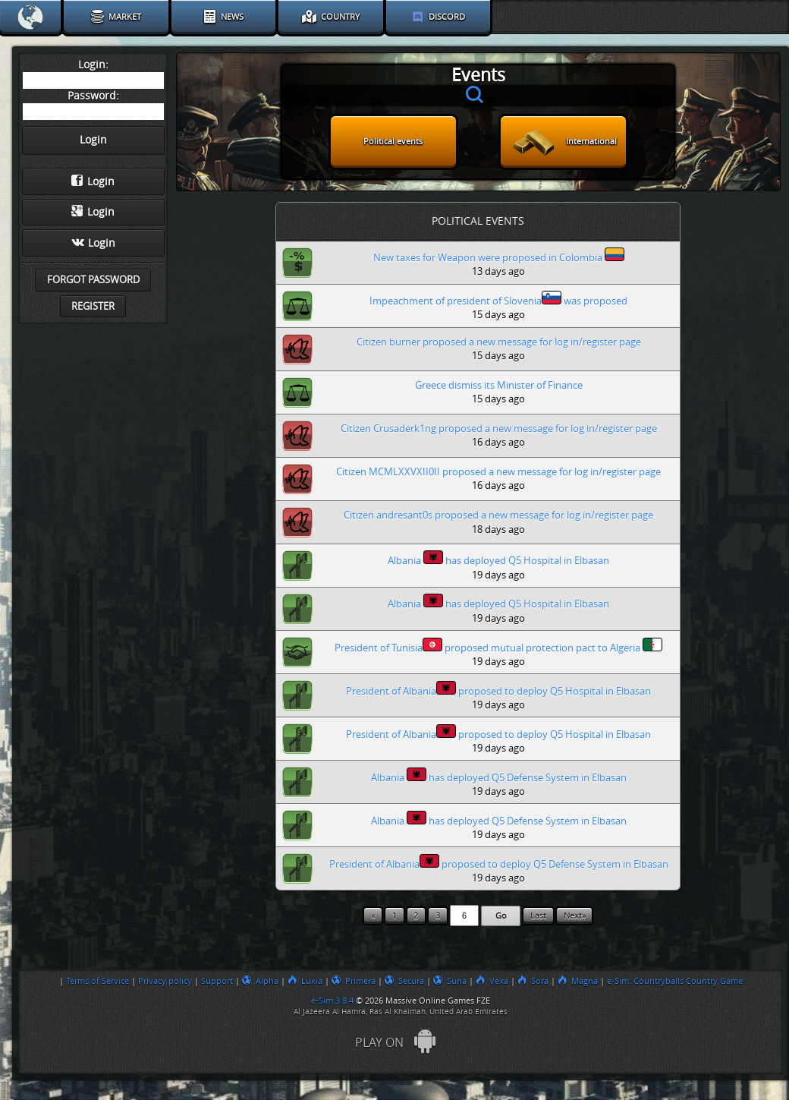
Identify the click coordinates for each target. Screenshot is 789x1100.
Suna (450, 981)
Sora (533, 981)
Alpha (260, 981)
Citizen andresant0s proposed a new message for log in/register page (498, 515)
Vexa (492, 981)
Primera (354, 981)
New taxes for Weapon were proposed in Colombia (498, 255)
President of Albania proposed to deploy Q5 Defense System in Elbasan (498, 862)
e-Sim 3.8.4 (332, 1000)
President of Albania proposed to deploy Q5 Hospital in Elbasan (498, 689)
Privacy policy (165, 981)
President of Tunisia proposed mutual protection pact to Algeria (498, 646)
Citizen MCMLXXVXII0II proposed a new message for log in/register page (498, 472)
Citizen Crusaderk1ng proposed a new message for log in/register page (499, 428)
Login (93, 181)
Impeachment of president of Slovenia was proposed (498, 299)
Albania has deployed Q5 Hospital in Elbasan (498, 558)
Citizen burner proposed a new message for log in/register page (499, 342)
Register (93, 306)
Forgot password (93, 279)
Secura (404, 981)
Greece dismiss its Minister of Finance (499, 385)
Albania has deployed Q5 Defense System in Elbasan (499, 775)
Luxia (305, 981)
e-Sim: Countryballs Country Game (675, 981)
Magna (578, 981)
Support (217, 981)
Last (538, 916)
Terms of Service (97, 981)
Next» (575, 916)
